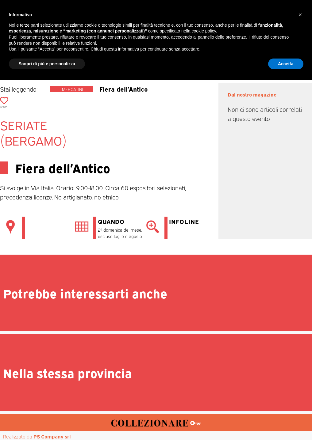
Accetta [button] (286, 423)
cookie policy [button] (203, 390)
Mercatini (72, 89)
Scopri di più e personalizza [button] (47, 423)
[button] (306, 33)
